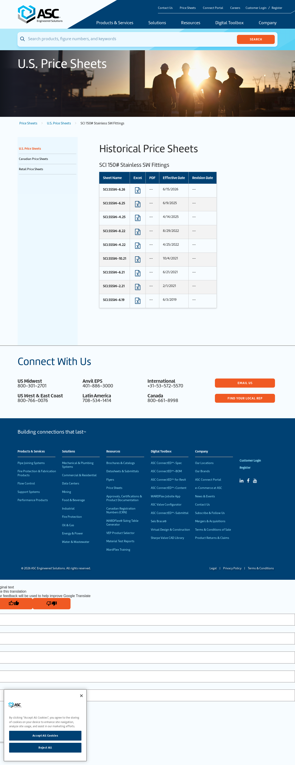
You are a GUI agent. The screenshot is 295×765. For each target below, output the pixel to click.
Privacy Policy (232, 568)
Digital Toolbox (229, 23)
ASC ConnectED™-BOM (166, 471)
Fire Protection (72, 517)
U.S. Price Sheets (59, 123)
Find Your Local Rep (245, 398)
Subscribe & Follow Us (210, 513)
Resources (190, 23)
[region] (45, 725)
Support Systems (29, 492)
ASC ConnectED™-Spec (166, 463)
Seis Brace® (158, 521)
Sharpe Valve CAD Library (167, 538)
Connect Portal (213, 8)
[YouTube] (255, 480)
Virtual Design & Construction (170, 530)
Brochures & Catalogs (120, 463)
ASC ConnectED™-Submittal (169, 513)
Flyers (110, 480)
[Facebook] (248, 480)
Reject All (45, 747)
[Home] (43, 14)
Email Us (245, 383)
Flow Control (26, 483)
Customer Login (256, 8)
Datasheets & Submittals (122, 471)
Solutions (157, 23)
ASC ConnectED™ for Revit (168, 480)
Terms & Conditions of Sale (213, 530)
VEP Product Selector (120, 533)
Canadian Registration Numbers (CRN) (120, 510)
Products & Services (114, 23)
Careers (235, 8)
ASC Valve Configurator (166, 504)
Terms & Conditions (261, 568)
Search (256, 39)
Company (268, 23)
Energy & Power (72, 533)
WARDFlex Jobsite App (165, 496)
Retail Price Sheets (31, 169)
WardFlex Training (118, 550)
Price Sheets (188, 8)
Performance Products (33, 500)
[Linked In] (241, 480)
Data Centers (70, 483)
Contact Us (165, 8)
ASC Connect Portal (208, 480)
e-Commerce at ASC (208, 488)
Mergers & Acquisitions (210, 521)
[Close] (81, 696)
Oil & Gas (68, 525)
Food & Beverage (73, 500)
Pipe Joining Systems (31, 463)
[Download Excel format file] (137, 191)
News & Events (205, 496)
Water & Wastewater (75, 542)
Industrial (68, 508)
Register (277, 8)
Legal (213, 568)
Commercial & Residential (79, 475)
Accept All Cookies (45, 735)
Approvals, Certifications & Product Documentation (124, 498)
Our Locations (204, 463)
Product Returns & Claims (212, 538)
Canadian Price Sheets (33, 159)
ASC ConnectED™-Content (168, 488)
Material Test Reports (120, 541)
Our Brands (202, 471)
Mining (66, 492)
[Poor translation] (52, 604)
